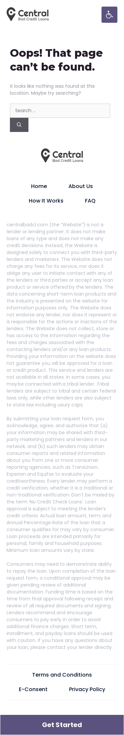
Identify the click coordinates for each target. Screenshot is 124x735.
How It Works (46, 201)
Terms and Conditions (62, 675)
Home (39, 186)
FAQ (90, 201)
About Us (80, 186)
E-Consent (33, 689)
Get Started (62, 724)
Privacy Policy (87, 689)
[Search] (19, 125)
